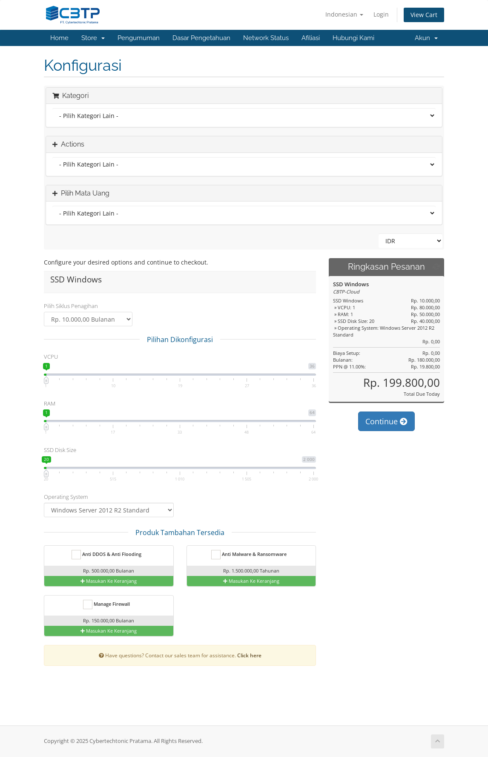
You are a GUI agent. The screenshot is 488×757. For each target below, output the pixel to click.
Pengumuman (139, 38)
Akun (426, 38)
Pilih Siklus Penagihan (71, 306)
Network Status (266, 38)
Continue (386, 421)
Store (93, 38)
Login (381, 14)
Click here (249, 655)
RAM (49, 403)
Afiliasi (310, 38)
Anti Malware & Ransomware (249, 554)
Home (59, 38)
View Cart (423, 15)
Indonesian (344, 14)
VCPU (51, 356)
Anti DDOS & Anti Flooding (106, 554)
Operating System (66, 497)
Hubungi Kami (353, 38)
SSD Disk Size (60, 450)
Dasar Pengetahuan (201, 38)
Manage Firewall (106, 604)
